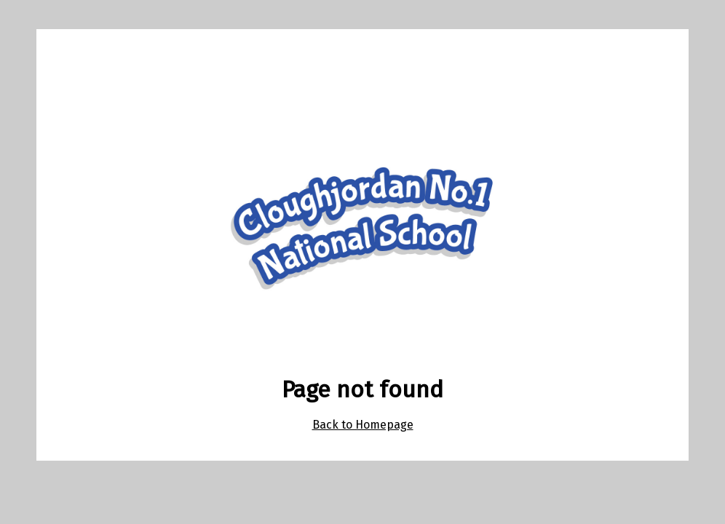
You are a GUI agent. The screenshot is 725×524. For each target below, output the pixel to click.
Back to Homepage (362, 425)
